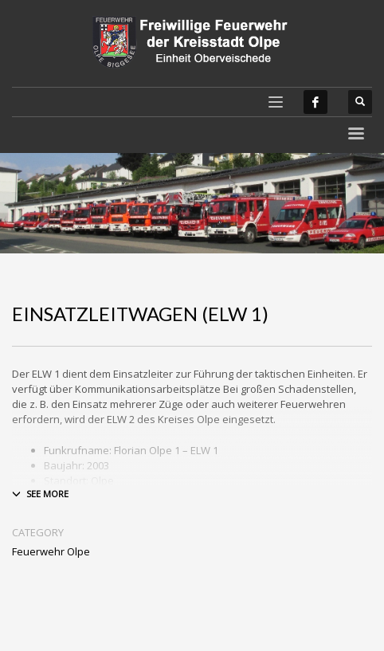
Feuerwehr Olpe (51, 551)
